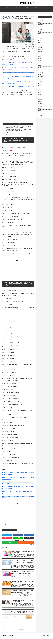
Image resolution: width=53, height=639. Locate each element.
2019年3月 (48, 147)
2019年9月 (48, 72)
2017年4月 (48, 430)
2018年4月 (48, 288)
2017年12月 (48, 326)
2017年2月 (48, 454)
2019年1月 (48, 172)
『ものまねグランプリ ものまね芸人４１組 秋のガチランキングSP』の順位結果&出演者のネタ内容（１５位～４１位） (18, 130)
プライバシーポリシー (42, 635)
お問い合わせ (49, 635)
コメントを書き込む (18, 626)
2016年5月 (48, 571)
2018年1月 (48, 313)
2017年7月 (48, 392)
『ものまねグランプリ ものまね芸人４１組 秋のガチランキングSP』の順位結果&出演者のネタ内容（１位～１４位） (18, 127)
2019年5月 (48, 122)
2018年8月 (48, 239)
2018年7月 (48, 251)
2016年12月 (48, 480)
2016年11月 (48, 494)
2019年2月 (48, 159)
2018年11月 (48, 199)
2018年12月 (48, 185)
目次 (16, 123)
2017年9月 (48, 368)
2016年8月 (48, 534)
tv (10, 530)
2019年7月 (48, 97)
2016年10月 (48, 508)
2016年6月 (48, 559)
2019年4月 (48, 134)
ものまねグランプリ (5, 530)
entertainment (14, 530)
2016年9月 (48, 521)
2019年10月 (48, 59)
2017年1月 (48, 467)
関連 (7, 134)
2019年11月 (48, 45)
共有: (8, 132)
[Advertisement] (18, 110)
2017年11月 (48, 340)
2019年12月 (48, 31)
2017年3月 (48, 442)
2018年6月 (48, 263)
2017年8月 (48, 380)
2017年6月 (48, 405)
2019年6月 (48, 110)
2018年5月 (48, 276)
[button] (29, 538)
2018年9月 (48, 226)
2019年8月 (48, 85)
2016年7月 (48, 546)
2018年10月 (48, 213)
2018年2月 (48, 301)
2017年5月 (48, 417)
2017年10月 (48, 354)
